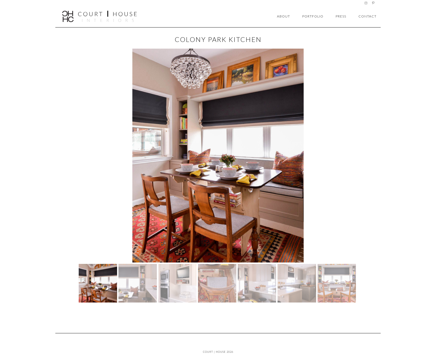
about (283, 16)
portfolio (312, 16)
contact (367, 16)
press (341, 16)
